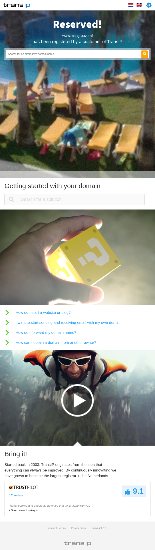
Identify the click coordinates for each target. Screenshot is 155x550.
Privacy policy (78, 528)
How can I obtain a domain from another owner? (56, 342)
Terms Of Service (56, 528)
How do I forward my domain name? (46, 332)
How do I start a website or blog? (43, 312)
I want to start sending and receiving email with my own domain (68, 322)
